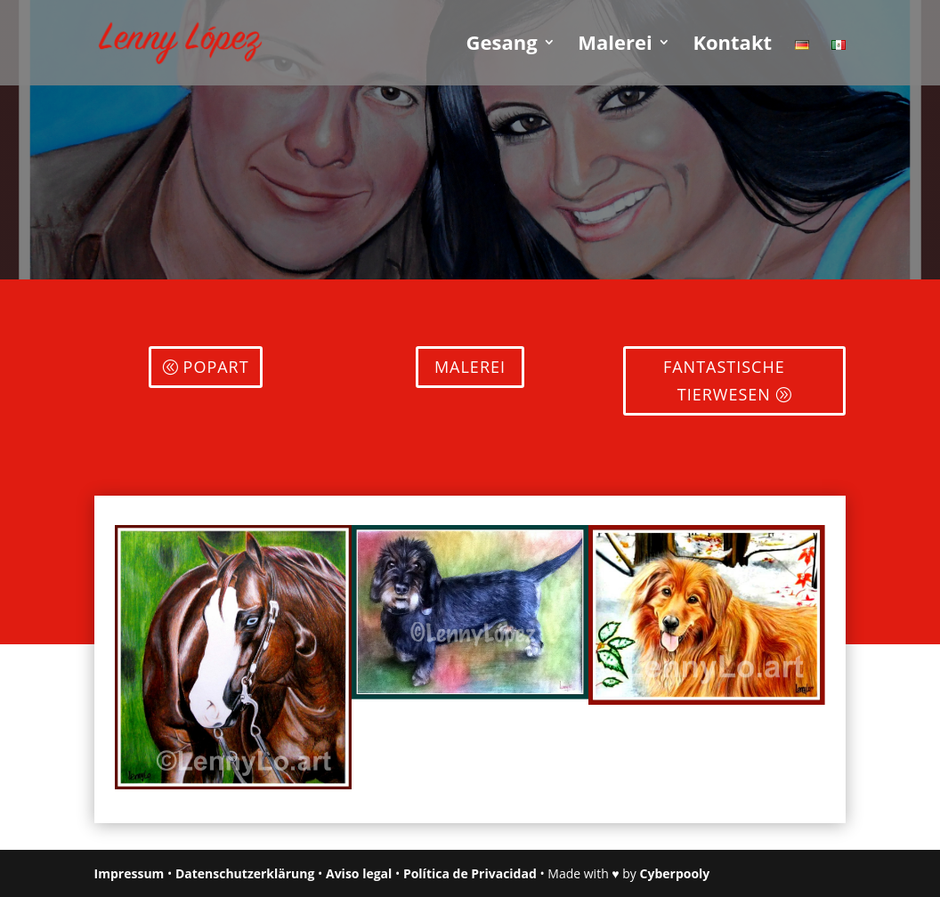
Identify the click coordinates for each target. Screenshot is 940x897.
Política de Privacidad (470, 873)
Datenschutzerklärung (245, 873)
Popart (216, 366)
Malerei (615, 45)
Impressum (129, 873)
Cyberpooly (675, 873)
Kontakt (732, 45)
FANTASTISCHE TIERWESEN (724, 380)
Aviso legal (359, 873)
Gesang (502, 45)
